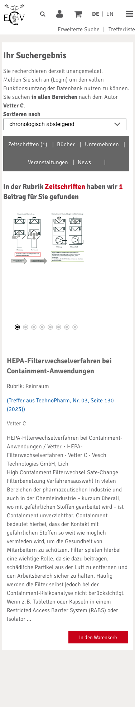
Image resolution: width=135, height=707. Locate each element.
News (84, 162)
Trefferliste (122, 29)
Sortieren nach (21, 114)
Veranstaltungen (48, 162)
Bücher (66, 144)
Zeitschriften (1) (27, 144)
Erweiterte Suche (79, 29)
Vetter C (16, 423)
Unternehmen (102, 144)
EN (110, 14)
